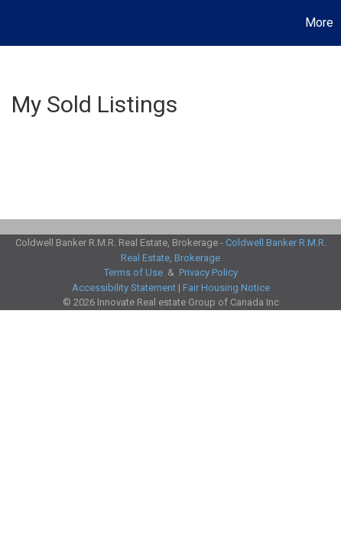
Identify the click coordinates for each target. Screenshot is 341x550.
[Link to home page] (14, 23)
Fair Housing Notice (226, 287)
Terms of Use (133, 272)
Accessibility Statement (124, 287)
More (319, 22)
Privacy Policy (208, 272)
